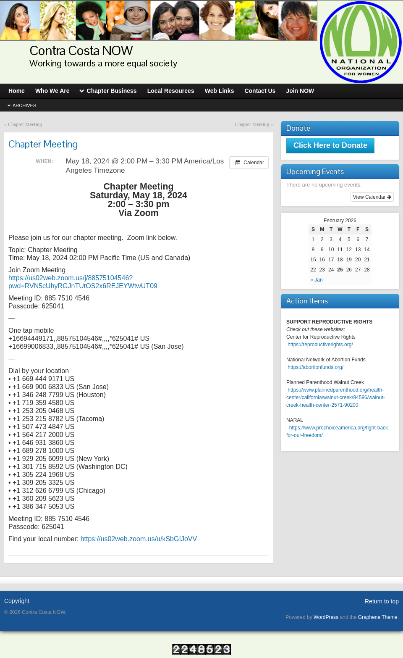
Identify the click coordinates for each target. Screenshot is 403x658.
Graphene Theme (378, 617)
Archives (24, 105)
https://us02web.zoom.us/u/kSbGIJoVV (139, 538)
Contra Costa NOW (81, 50)
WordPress (326, 617)
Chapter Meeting (25, 124)
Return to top (382, 601)
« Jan (316, 280)
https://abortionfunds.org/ (315, 367)
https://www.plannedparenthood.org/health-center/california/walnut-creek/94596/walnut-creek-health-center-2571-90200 (335, 397)
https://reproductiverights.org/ (320, 344)
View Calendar (372, 197)
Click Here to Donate (330, 145)
